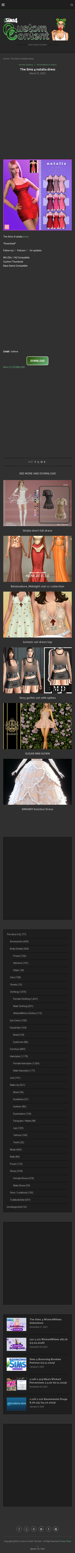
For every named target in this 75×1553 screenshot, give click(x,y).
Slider (18, 970)
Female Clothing (25, 999)
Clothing (18, 992)
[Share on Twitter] (38, 462)
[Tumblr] (48, 1529)
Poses (16, 1164)
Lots (15, 1078)
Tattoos (20, 1135)
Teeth (18, 1142)
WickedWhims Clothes (27, 1013)
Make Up (17, 1085)
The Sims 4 (16, 934)
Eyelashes (20, 1099)
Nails (15, 1156)
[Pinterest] (33, 1529)
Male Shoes (21, 1185)
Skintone (20, 963)
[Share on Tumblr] (44, 462)
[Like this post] (31, 462)
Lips (18, 1128)
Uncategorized (17, 1207)
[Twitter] (26, 1529)
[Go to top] (38, 1549)
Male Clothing (23, 1006)
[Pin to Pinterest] (42, 462)
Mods (16, 1149)
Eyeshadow (22, 1113)
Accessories (19, 941)
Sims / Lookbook (21, 1192)
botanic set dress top (37, 642)
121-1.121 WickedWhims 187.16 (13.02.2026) (48, 1341)
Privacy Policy (65, 1541)
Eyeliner (19, 1106)
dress (26, 236)
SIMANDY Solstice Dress (37, 809)
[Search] (71, 5)
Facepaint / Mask (24, 1121)
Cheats (16, 984)
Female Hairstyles (26, 1063)
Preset (19, 956)
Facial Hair (18, 1027)
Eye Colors (18, 1020)
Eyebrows (20, 1042)
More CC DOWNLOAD (14, 367)
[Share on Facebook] (35, 462)
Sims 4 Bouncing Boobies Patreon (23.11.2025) (45, 1361)
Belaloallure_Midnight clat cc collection (37, 586)
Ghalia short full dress (37, 530)
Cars (15, 977)
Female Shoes (23, 1178)
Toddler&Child (20, 1200)
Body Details (19, 948)
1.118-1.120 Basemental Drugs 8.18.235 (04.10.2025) (48, 1401)
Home (6, 58)
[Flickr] (41, 1529)
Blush (18, 1092)
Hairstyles (19, 1056)
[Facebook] (19, 1529)
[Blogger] (55, 1529)
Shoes (16, 1171)
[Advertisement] (37, 117)
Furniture (17, 1049)
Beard (18, 1034)
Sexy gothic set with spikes (37, 697)
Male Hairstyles (24, 1070)
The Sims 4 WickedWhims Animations (46, 1321)
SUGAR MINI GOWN (37, 753)
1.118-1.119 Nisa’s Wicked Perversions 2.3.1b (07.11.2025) (48, 1381)
